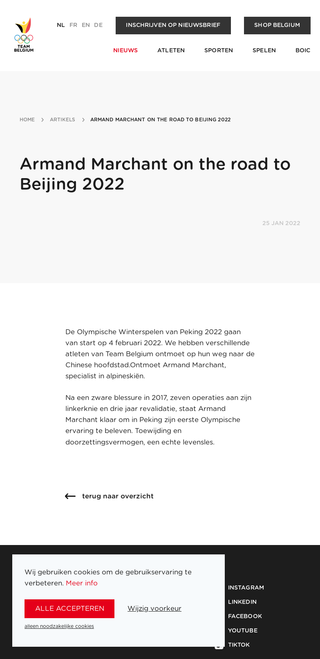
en (86, 25)
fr (73, 25)
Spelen (264, 51)
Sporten (218, 51)
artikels (63, 119)
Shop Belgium (277, 25)
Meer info (82, 583)
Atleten (171, 51)
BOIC (303, 51)
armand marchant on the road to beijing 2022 (160, 119)
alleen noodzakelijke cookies (59, 626)
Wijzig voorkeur (154, 608)
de (98, 25)
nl (61, 25)
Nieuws (125, 51)
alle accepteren (69, 608)
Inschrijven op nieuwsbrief (173, 25)
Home (27, 119)
